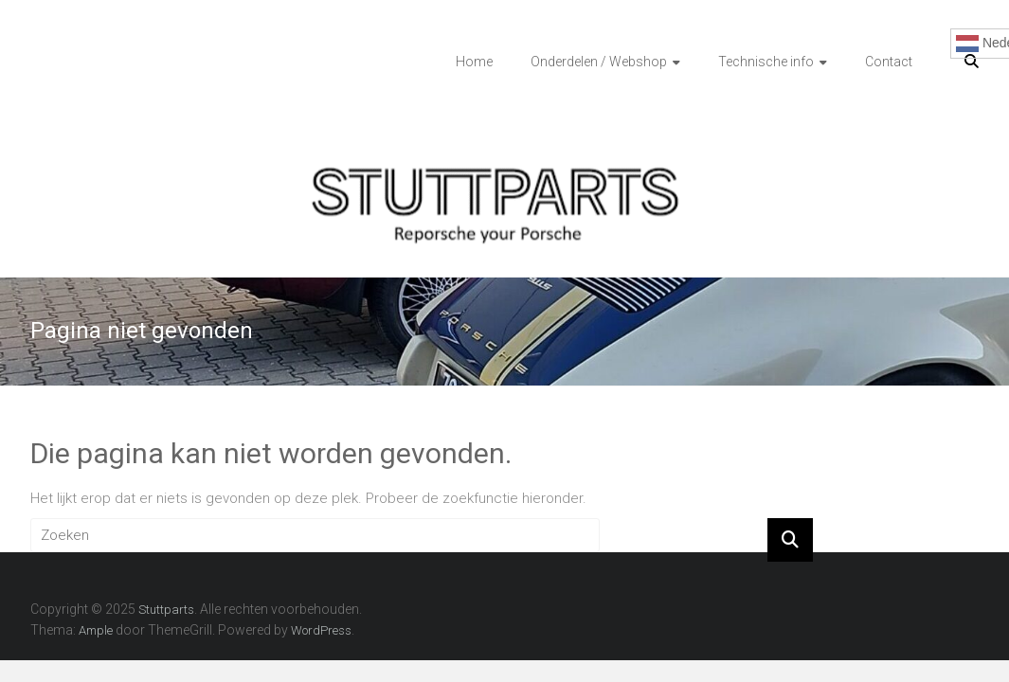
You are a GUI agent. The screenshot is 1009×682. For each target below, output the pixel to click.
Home (474, 61)
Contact (888, 61)
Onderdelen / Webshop (599, 61)
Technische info (766, 61)
